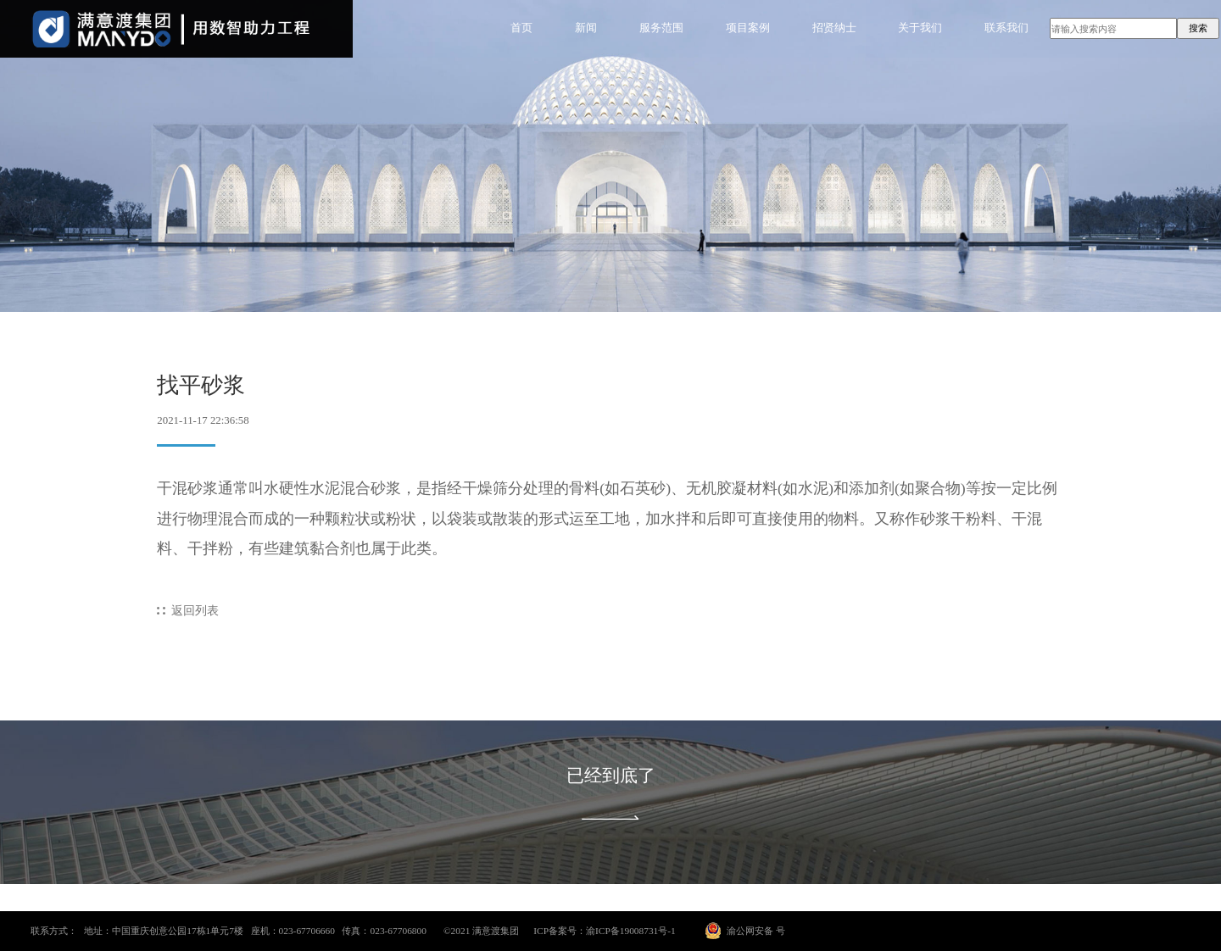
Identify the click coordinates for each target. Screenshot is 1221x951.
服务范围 (661, 28)
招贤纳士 (834, 28)
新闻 (586, 28)
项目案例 (748, 28)
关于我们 (920, 28)
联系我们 (1006, 28)
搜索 (1198, 28)
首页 (521, 28)
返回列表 (195, 610)
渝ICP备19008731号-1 (631, 931)
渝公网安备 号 (756, 931)
